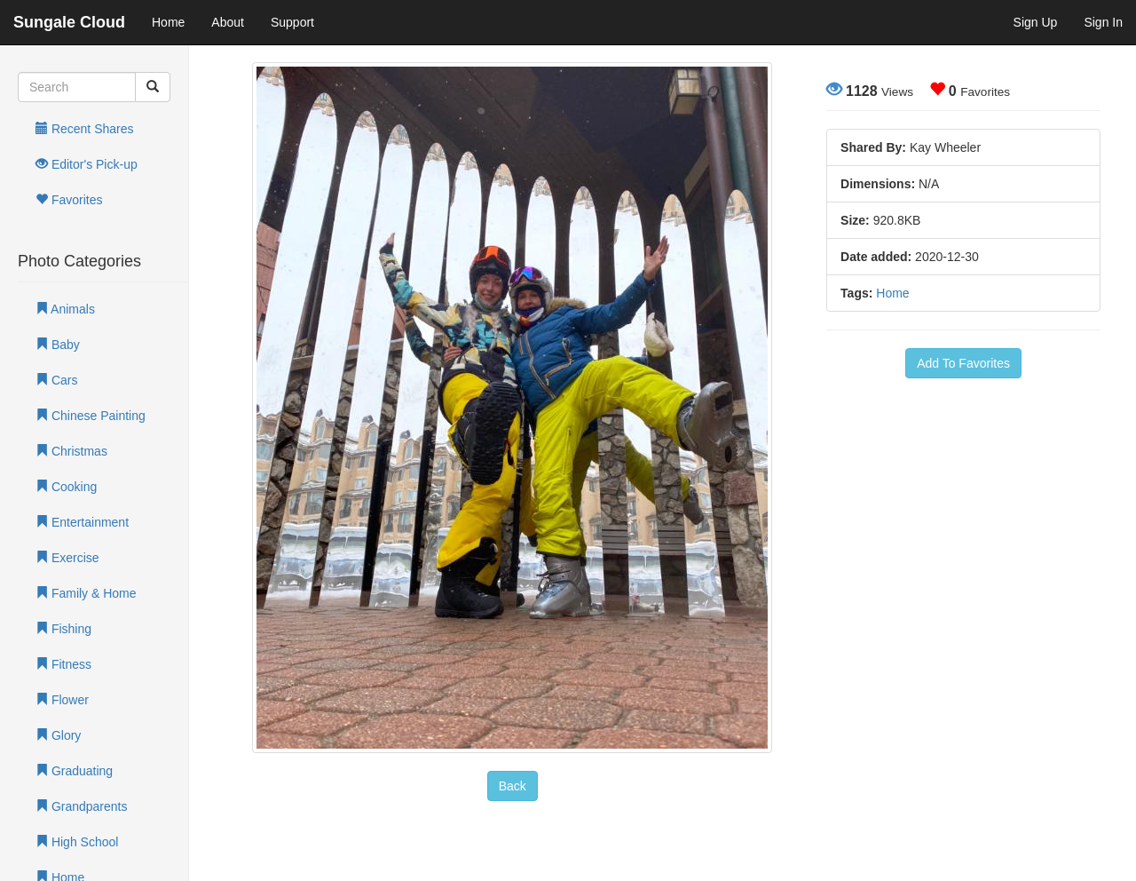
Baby (58, 344)
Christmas (71, 451)
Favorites (69, 200)
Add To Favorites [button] (963, 363)
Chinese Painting (91, 416)
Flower (62, 700)
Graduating (74, 771)
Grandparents (82, 806)
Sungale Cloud (69, 22)
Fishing (63, 629)
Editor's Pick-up (87, 164)
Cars (56, 380)
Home (168, 22)
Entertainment (82, 522)
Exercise (67, 558)
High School (77, 842)
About (227, 22)
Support (292, 22)
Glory (58, 735)
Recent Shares (85, 129)
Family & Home (86, 593)
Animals (65, 309)
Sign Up (1036, 22)
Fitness (63, 664)
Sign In (1103, 22)
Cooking (66, 487)
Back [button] (512, 786)
